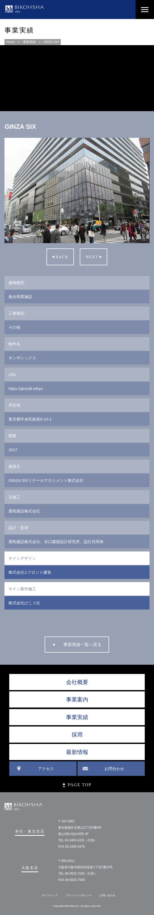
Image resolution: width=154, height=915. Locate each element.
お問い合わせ (107, 895)
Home (10, 42)
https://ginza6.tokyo (25, 388)
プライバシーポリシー (79, 895)
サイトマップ (50, 895)
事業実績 (29, 42)
